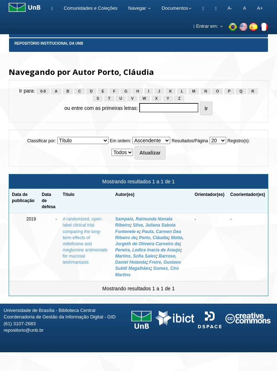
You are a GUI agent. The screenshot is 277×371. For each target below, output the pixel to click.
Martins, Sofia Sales (135, 256)
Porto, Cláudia (153, 237)
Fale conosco (234, 363)
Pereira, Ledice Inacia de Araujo (147, 249)
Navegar (139, 8)
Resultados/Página (190, 140)
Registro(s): (239, 140)
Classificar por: (41, 140)
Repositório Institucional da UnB (48, 43)
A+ (260, 8)
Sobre (265, 363)
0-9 (43, 91)
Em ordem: (120, 140)
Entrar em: (208, 26)
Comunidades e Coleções (91, 8)
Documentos (177, 8)
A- (230, 8)
